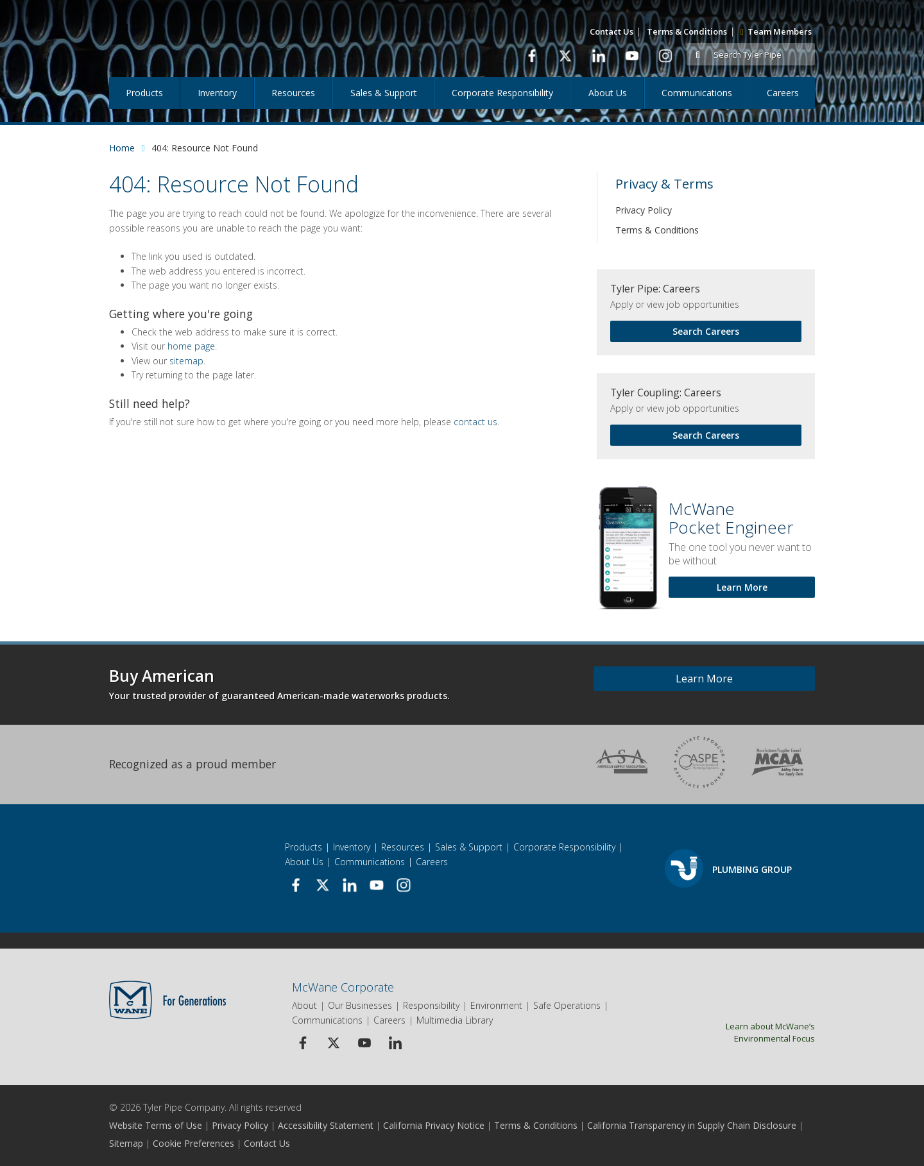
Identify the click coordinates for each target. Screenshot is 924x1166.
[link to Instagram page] (665, 55)
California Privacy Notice (433, 1125)
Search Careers (705, 331)
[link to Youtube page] (631, 55)
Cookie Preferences (193, 1143)
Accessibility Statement (325, 1125)
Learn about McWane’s (736, 1031)
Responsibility (431, 1005)
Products (144, 93)
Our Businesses (360, 1005)
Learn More (742, 587)
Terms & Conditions (687, 31)
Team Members (776, 31)
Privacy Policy (643, 210)
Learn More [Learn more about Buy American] (704, 679)
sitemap (186, 361)
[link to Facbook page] (531, 55)
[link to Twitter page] (565, 55)
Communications (697, 93)
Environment (496, 1005)
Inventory (217, 93)
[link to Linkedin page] (598, 55)
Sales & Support (383, 93)
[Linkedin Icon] (395, 1042)
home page (191, 346)
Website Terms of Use (155, 1125)
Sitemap (126, 1143)
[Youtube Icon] (364, 1042)
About (304, 1005)
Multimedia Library (454, 1020)
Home (122, 148)
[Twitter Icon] (333, 1042)
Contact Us (611, 31)
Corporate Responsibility (502, 93)
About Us (607, 93)
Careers (783, 93)
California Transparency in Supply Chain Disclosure (691, 1125)
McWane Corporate (343, 987)
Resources (293, 93)
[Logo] (191, 38)
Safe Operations (567, 1005)
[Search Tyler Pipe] (762, 55)
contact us (475, 422)
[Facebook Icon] (302, 1042)
